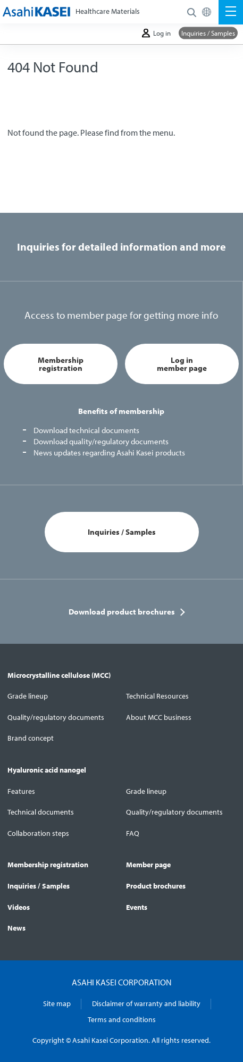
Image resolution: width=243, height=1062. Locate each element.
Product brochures (156, 886)
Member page (148, 864)
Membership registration (60, 364)
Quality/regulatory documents (55, 717)
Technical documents (40, 812)
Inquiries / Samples (208, 33)
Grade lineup (27, 696)
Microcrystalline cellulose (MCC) (59, 675)
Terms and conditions (122, 1019)
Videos (18, 907)
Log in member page (182, 364)
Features (21, 791)
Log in (156, 33)
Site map (57, 1003)
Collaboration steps (38, 833)
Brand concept (30, 738)
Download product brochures (122, 612)
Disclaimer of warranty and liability (146, 1003)
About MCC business (158, 717)
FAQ (132, 833)
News (16, 928)
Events (136, 907)
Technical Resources (157, 696)
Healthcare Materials (108, 11)
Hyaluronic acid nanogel (46, 770)
